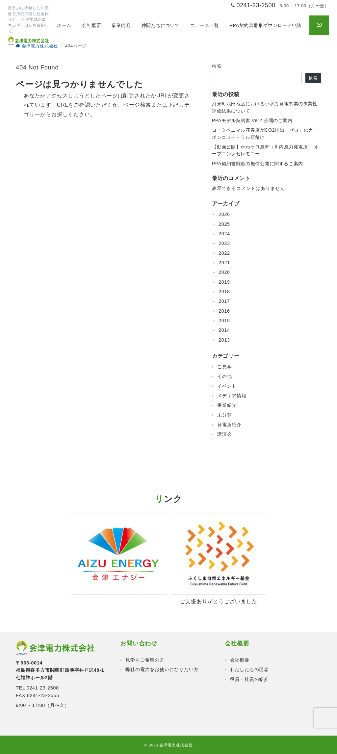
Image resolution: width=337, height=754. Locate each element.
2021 (224, 262)
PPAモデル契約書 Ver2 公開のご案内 (252, 120)
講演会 (224, 434)
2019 (224, 282)
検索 (217, 66)
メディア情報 (231, 395)
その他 (224, 376)
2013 (224, 340)
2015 (224, 320)
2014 (224, 330)
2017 (224, 301)
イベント (227, 386)
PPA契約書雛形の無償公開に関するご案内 (257, 163)
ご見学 (224, 366)
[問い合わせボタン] (319, 25)
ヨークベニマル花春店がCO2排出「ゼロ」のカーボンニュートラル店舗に (265, 133)
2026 (224, 214)
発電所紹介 (229, 424)
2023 (224, 243)
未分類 (224, 415)
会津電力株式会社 (176, 745)
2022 (224, 253)
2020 (224, 272)
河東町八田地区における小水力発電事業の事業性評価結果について (265, 107)
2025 (224, 224)
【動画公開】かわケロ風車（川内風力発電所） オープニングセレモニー (265, 150)
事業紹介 (227, 405)
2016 (224, 311)
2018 (224, 291)
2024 (224, 233)
